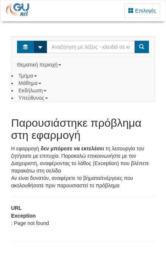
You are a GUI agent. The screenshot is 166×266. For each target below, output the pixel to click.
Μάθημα (30, 83)
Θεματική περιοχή (40, 65)
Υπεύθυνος (33, 98)
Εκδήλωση (33, 90)
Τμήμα (28, 76)
